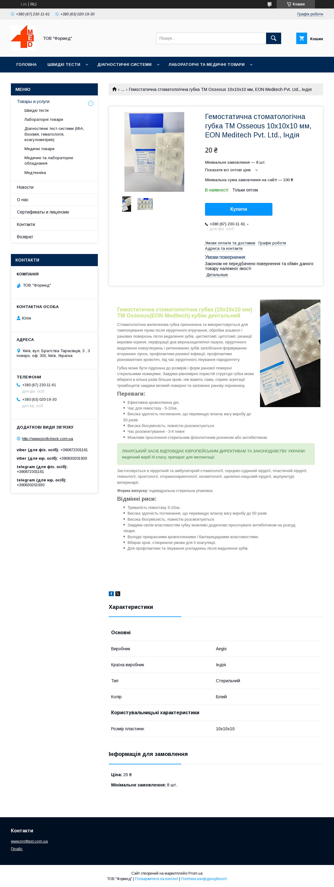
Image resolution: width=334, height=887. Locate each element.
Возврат (25, 236)
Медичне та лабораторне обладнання (48, 161)
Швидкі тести (63, 64)
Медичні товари (39, 148)
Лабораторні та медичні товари (207, 64)
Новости (25, 187)
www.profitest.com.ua (29, 841)
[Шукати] (273, 38)
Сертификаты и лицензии (43, 212)
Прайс (17, 849)
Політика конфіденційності (204, 879)
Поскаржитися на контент (156, 879)
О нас (22, 199)
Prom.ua (195, 873)
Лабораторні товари (43, 119)
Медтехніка (35, 172)
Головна (26, 64)
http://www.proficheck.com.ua (47, 438)
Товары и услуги (33, 101)
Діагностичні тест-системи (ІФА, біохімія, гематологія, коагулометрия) (54, 134)
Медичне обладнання (42, 80)
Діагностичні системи (124, 64)
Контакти (26, 224)
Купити (238, 209)
